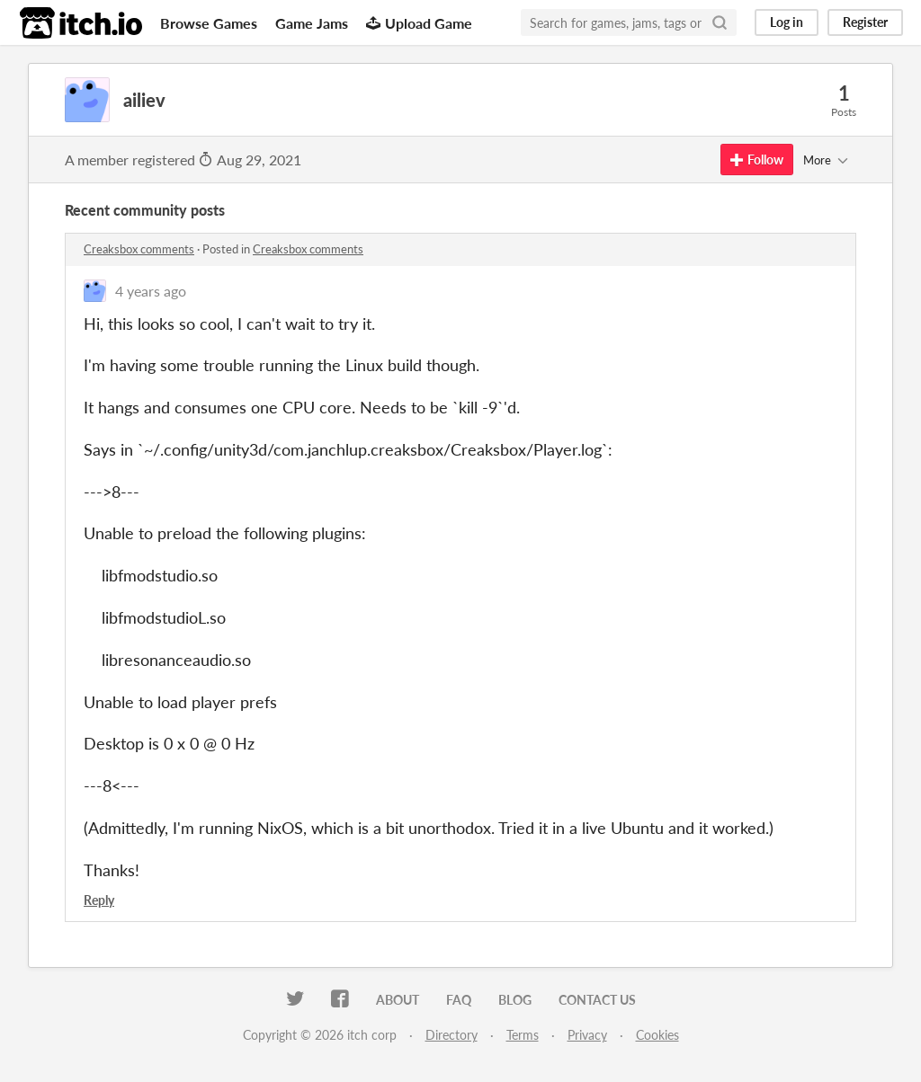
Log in (786, 22)
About (397, 999)
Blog (515, 999)
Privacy (587, 1034)
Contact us (597, 999)
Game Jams (311, 22)
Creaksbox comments (139, 249)
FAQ (458, 999)
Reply (99, 900)
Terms (522, 1034)
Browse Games (208, 22)
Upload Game (419, 22)
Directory (451, 1034)
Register (865, 22)
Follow (756, 159)
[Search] (719, 22)
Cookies (657, 1034)
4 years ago (150, 290)
